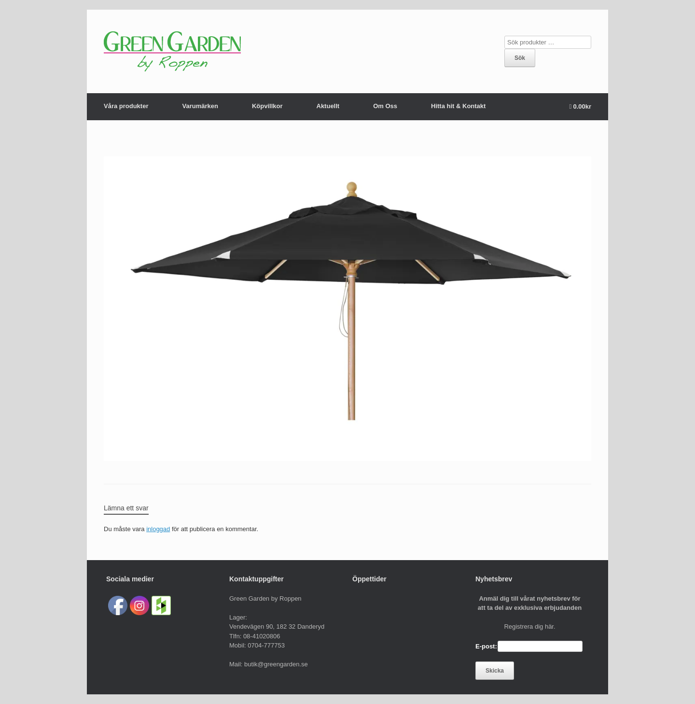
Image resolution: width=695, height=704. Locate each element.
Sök (519, 58)
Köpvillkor (267, 106)
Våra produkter (126, 106)
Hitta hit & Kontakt (458, 106)
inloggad (158, 529)
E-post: (486, 646)
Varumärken (200, 106)
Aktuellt (328, 106)
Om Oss (385, 106)
